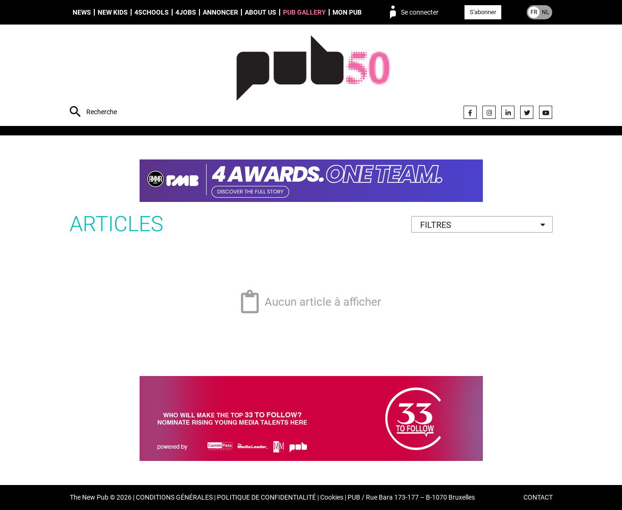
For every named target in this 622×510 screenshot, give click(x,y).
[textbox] (482, 225)
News (82, 12)
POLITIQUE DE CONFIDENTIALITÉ (266, 497)
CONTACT (538, 497)
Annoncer (220, 12)
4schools (151, 12)
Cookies (331, 497)
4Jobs (185, 12)
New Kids (113, 12)
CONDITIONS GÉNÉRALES (174, 497)
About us (260, 12)
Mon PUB (347, 12)
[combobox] (482, 224)
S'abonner (483, 12)
